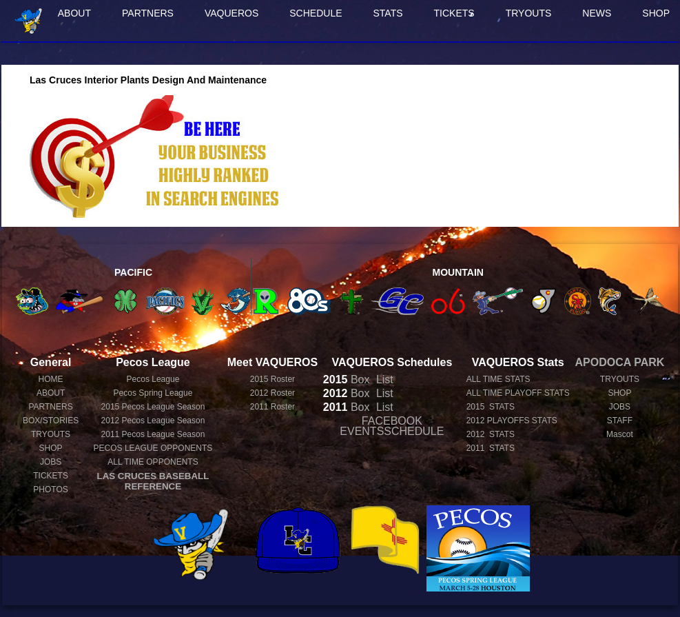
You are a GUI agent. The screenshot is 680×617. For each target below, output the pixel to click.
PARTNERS (148, 13)
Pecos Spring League (153, 393)
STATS (388, 13)
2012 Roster (272, 393)
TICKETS (454, 13)
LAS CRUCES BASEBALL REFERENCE (153, 481)
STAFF (619, 420)
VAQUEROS (231, 13)
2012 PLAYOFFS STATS (511, 420)
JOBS (50, 462)
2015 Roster (272, 379)
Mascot (619, 434)
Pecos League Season (153, 407)
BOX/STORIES (51, 420)
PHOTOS (50, 489)
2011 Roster (272, 407)
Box (346, 379)
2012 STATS (490, 434)
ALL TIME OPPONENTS (152, 462)
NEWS (596, 13)
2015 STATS (490, 407)
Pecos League (153, 379)
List (383, 379)
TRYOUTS (529, 13)
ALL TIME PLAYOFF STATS (518, 393)
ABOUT (74, 13)
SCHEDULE (315, 13)
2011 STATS (490, 448)
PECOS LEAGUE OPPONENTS (153, 448)
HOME (51, 379)
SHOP (51, 448)
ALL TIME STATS (498, 379)
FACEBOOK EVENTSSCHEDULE (392, 426)
